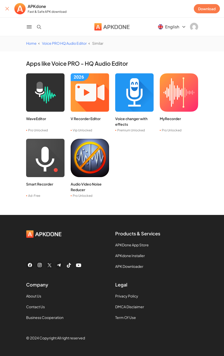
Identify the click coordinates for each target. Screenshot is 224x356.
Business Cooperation (44, 317)
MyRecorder (170, 118)
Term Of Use (125, 317)
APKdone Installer (130, 255)
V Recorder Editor (86, 118)
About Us (33, 296)
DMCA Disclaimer (129, 306)
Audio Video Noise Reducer (86, 187)
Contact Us (35, 306)
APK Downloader (129, 266)
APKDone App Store (132, 245)
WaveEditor (36, 118)
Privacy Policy (126, 296)
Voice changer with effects (131, 121)
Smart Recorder (39, 184)
